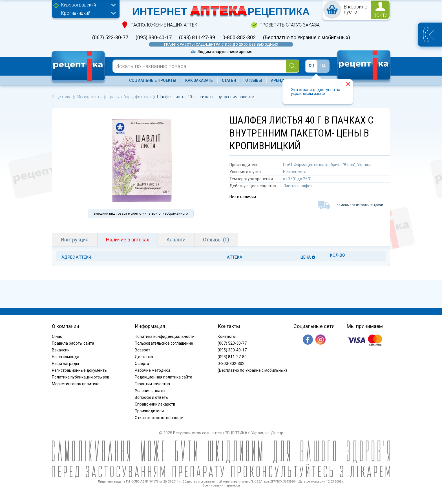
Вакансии (61, 350)
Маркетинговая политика (76, 384)
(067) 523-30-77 (110, 37)
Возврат (142, 350)
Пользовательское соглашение (164, 343)
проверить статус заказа (290, 25)
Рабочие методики (152, 370)
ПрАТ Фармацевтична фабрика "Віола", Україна (327, 164)
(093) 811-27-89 (197, 37)
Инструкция (75, 240)
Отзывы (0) (216, 240)
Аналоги (176, 240)
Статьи (229, 80)
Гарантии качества (152, 384)
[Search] (292, 66)
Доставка (144, 357)
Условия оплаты (150, 390)
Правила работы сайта (73, 343)
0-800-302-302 (239, 37)
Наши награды (65, 363)
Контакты (227, 336)
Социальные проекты (152, 80)
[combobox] (87, 6)
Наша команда (65, 357)
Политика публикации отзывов (80, 377)
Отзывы (253, 80)
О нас (57, 336)
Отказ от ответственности (159, 417)
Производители (149, 411)
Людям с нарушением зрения (221, 51)
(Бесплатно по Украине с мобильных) (306, 37)
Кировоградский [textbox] (78, 5)
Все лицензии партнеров (221, 485)
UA (323, 66)
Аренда (279, 80)
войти (381, 15)
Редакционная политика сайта (163, 377)
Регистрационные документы (79, 370)
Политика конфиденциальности (165, 336)
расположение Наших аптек (164, 25)
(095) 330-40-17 (154, 37)
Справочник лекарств (155, 404)
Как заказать (199, 80)
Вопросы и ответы (152, 397)
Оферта (142, 363)
